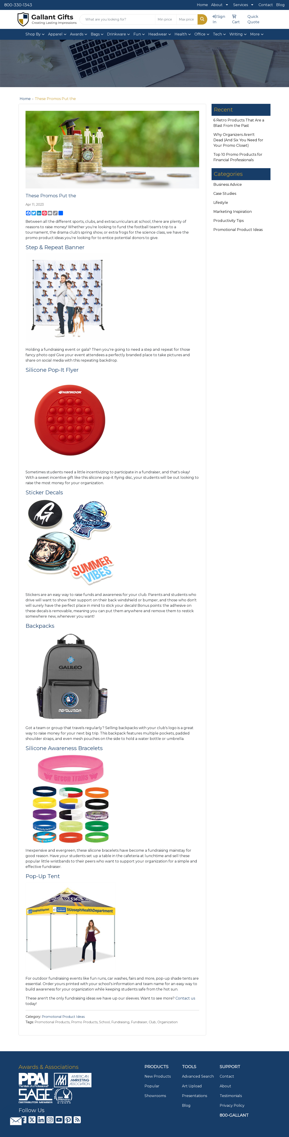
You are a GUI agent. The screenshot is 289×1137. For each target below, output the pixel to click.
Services (240, 5)
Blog (280, 5)
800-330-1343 (18, 4)
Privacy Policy (232, 1105)
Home (202, 5)
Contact (266, 5)
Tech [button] (217, 34)
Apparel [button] (55, 34)
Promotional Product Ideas (63, 1017)
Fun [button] (137, 34)
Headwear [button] (157, 34)
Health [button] (181, 34)
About (217, 5)
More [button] (255, 34)
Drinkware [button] (116, 34)
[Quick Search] (117, 19)
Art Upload (192, 1086)
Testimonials (231, 1096)
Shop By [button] (33, 34)
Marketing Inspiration (232, 211)
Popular (151, 1086)
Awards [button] (76, 34)
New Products (157, 1076)
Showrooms (155, 1096)
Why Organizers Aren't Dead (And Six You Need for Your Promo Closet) (238, 140)
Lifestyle (220, 202)
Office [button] (199, 34)
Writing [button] (236, 34)
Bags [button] (95, 34)
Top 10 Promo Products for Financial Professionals (237, 157)
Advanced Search (198, 1076)
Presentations (194, 1096)
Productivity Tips (228, 221)
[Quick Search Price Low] (166, 19)
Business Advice (227, 184)
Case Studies (224, 193)
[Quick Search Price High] (187, 19)
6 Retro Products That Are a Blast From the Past (238, 123)
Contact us (185, 998)
